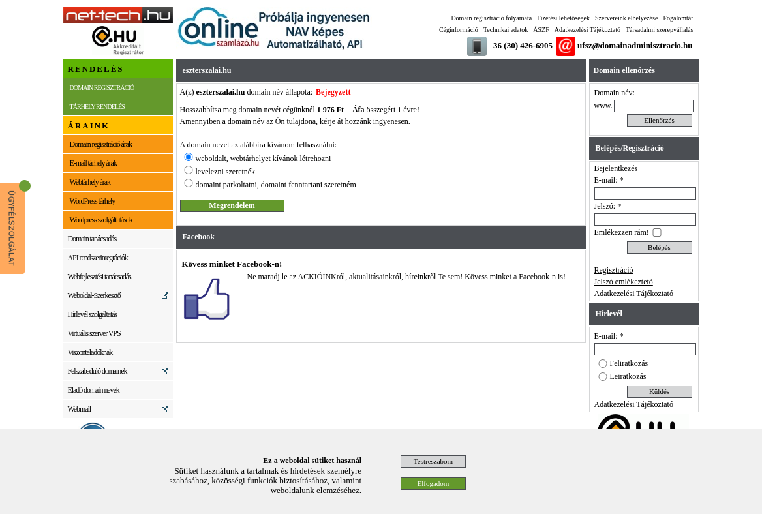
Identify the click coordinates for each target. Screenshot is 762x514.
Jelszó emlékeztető (623, 281)
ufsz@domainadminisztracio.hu (634, 45)
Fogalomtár (678, 18)
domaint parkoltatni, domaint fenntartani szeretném (276, 184)
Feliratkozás (629, 363)
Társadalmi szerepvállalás (659, 29)
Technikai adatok (505, 29)
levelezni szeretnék (226, 171)
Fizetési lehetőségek (563, 18)
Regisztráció (613, 270)
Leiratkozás (628, 376)
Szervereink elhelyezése (626, 18)
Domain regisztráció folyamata (491, 18)
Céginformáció (458, 29)
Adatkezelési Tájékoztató (587, 29)
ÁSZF (541, 29)
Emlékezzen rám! (621, 232)
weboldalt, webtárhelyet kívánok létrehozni (263, 158)
